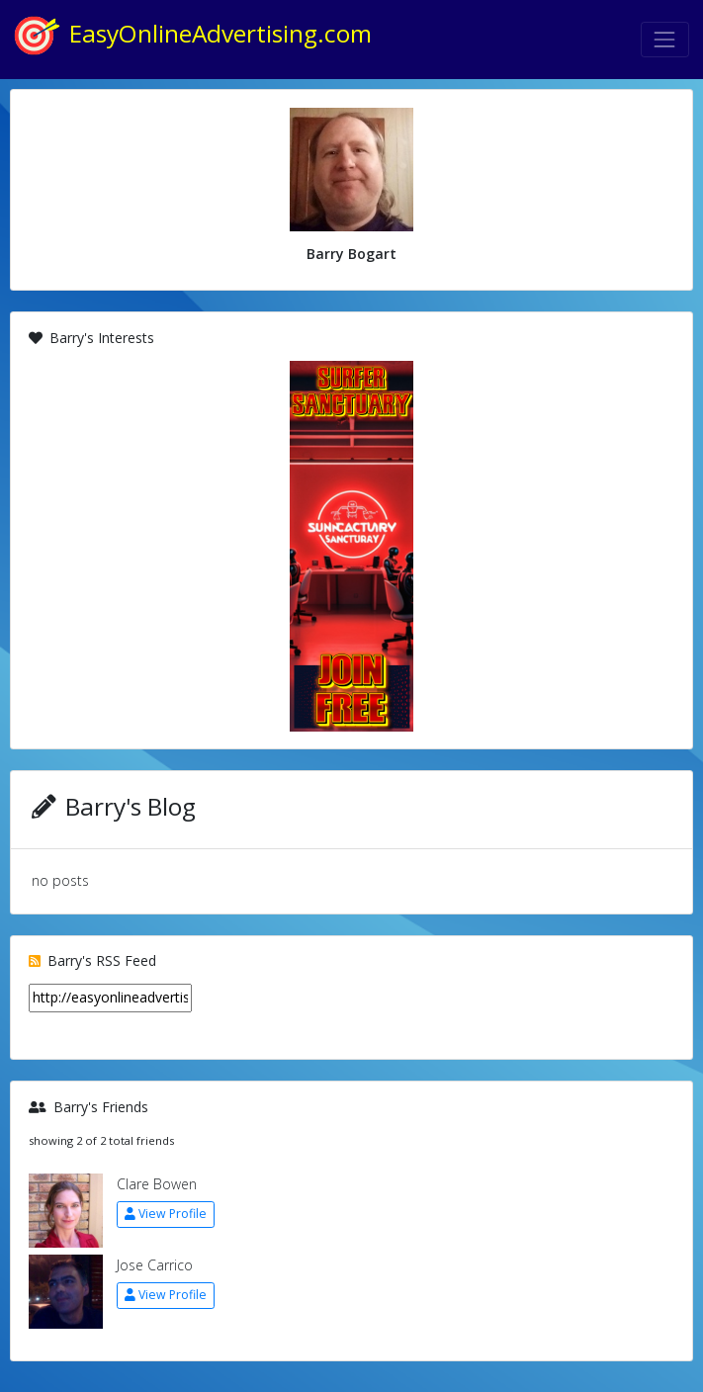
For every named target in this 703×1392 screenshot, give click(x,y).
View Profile (166, 1213)
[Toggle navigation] (665, 39)
